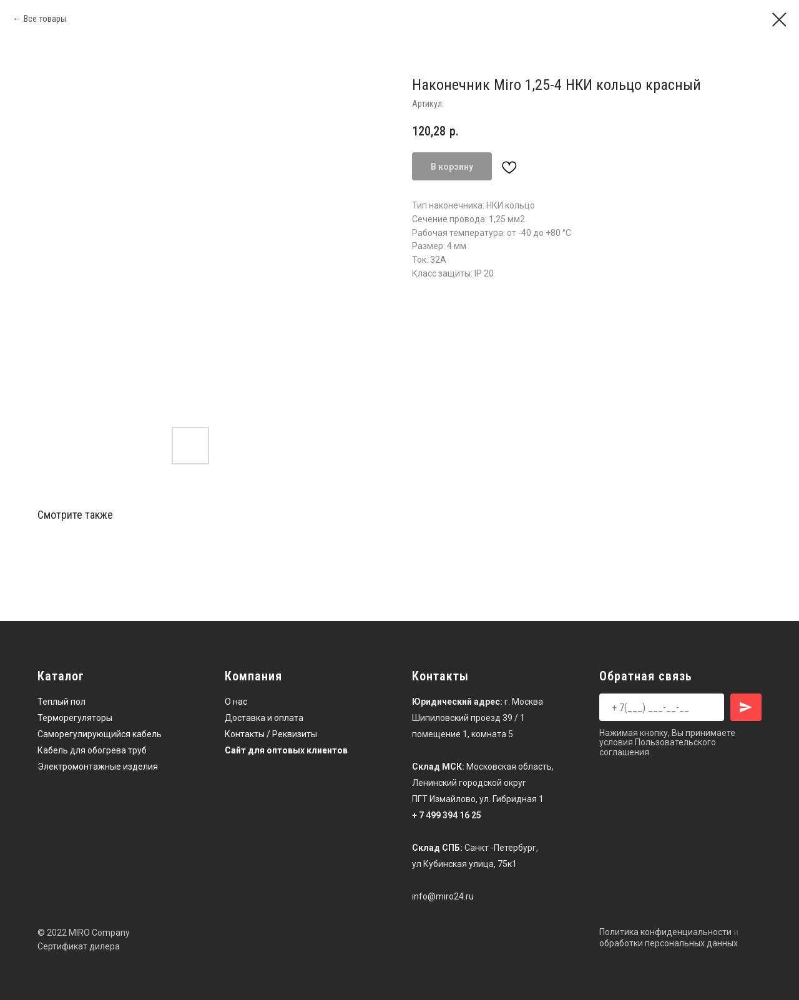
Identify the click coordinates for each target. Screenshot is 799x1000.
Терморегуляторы (74, 718)
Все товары (45, 19)
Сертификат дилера (78, 946)
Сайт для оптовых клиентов (286, 750)
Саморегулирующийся (83, 734)
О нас (236, 702)
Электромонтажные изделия (97, 767)
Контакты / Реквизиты (271, 734)
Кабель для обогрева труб (92, 750)
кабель (147, 734)
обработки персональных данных (668, 943)
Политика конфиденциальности (665, 932)
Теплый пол (61, 702)
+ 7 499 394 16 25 (446, 815)
